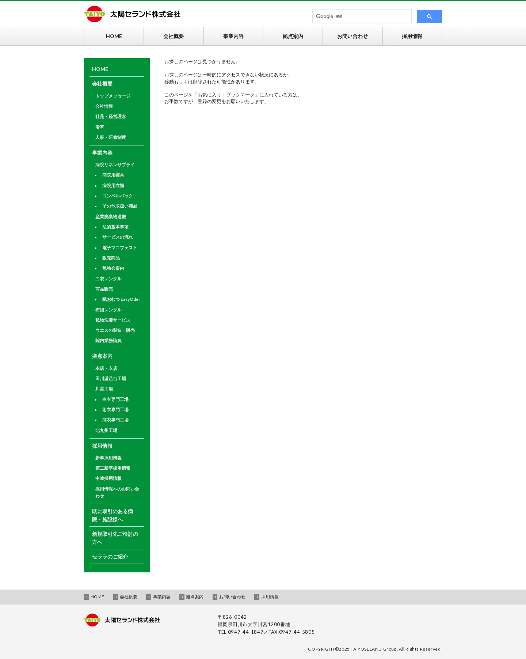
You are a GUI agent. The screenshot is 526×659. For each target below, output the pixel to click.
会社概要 (102, 83)
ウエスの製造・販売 (115, 330)
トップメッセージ (112, 96)
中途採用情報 (108, 478)
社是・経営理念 (110, 116)
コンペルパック (117, 195)
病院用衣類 (113, 185)
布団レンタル (108, 310)
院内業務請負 (108, 340)
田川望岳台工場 (110, 378)
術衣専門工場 (115, 409)
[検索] (360, 16)
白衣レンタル (108, 278)
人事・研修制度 (110, 137)
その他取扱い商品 (119, 206)
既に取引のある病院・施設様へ (112, 515)
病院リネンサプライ (115, 164)
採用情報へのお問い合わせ (117, 492)
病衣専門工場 (115, 420)
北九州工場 (106, 430)
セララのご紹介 (110, 556)
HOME (100, 69)
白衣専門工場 (115, 399)
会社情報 (104, 106)
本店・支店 (106, 368)
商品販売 (104, 289)
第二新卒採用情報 (112, 468)
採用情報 (102, 446)
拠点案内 (102, 356)
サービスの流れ (117, 237)
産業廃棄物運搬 (110, 216)
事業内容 (102, 152)
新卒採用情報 (108, 458)
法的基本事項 (115, 227)
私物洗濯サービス (112, 320)
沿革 (99, 127)
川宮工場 (104, 388)
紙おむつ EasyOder (121, 299)
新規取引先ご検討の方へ (115, 538)
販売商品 (111, 258)
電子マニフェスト (119, 247)
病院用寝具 (113, 175)
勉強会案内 (113, 268)
